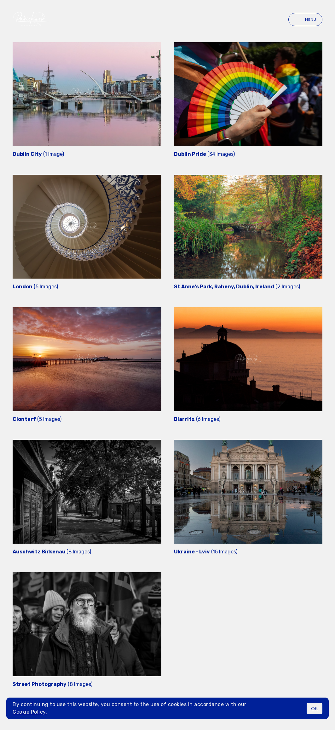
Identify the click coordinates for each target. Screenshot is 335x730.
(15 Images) (205, 552)
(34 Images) (204, 154)
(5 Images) (35, 287)
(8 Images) (52, 552)
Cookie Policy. (30, 712)
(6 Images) (197, 419)
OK (314, 708)
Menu (305, 19)
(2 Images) (237, 287)
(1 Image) (38, 154)
